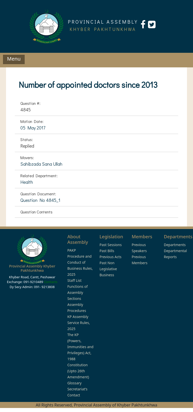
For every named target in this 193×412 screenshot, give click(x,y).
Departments (175, 244)
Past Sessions (111, 244)
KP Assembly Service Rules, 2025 (78, 322)
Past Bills (107, 250)
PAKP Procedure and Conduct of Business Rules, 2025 (80, 262)
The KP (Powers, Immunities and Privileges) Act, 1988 (80, 346)
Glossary (74, 383)
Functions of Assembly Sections (77, 292)
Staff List (74, 280)
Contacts (50, 282)
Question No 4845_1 (40, 200)
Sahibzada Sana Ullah (41, 164)
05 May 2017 (32, 128)
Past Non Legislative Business (108, 268)
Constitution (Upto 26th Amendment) (78, 370)
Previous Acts (110, 256)
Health (26, 182)
